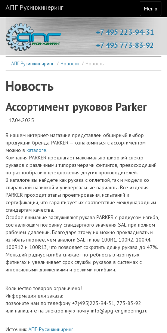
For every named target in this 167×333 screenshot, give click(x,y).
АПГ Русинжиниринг (32, 63)
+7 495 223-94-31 (125, 32)
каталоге (36, 150)
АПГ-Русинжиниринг (50, 329)
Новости (70, 63)
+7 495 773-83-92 (125, 45)
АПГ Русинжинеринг (34, 7)
